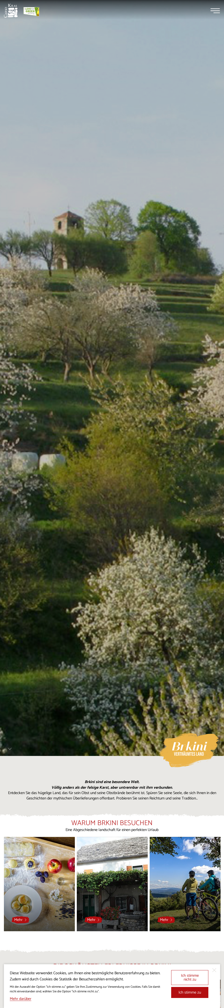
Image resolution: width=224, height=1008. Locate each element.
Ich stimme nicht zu (190, 977)
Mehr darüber (20, 999)
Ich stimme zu (190, 992)
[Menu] (215, 11)
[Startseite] (11, 11)
